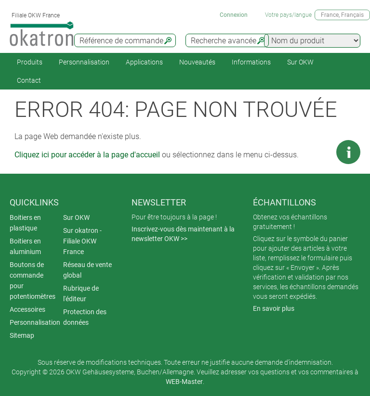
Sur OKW (300, 62)
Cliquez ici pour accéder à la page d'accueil (87, 154)
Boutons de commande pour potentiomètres (32, 280)
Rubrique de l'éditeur (81, 293)
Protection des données (84, 317)
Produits (29, 62)
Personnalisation (84, 62)
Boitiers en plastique (25, 223)
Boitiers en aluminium (25, 246)
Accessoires (27, 309)
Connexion (234, 15)
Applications (144, 62)
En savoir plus (273, 308)
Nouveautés (197, 62)
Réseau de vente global (87, 270)
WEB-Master (184, 381)
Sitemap (22, 335)
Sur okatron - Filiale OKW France (82, 241)
